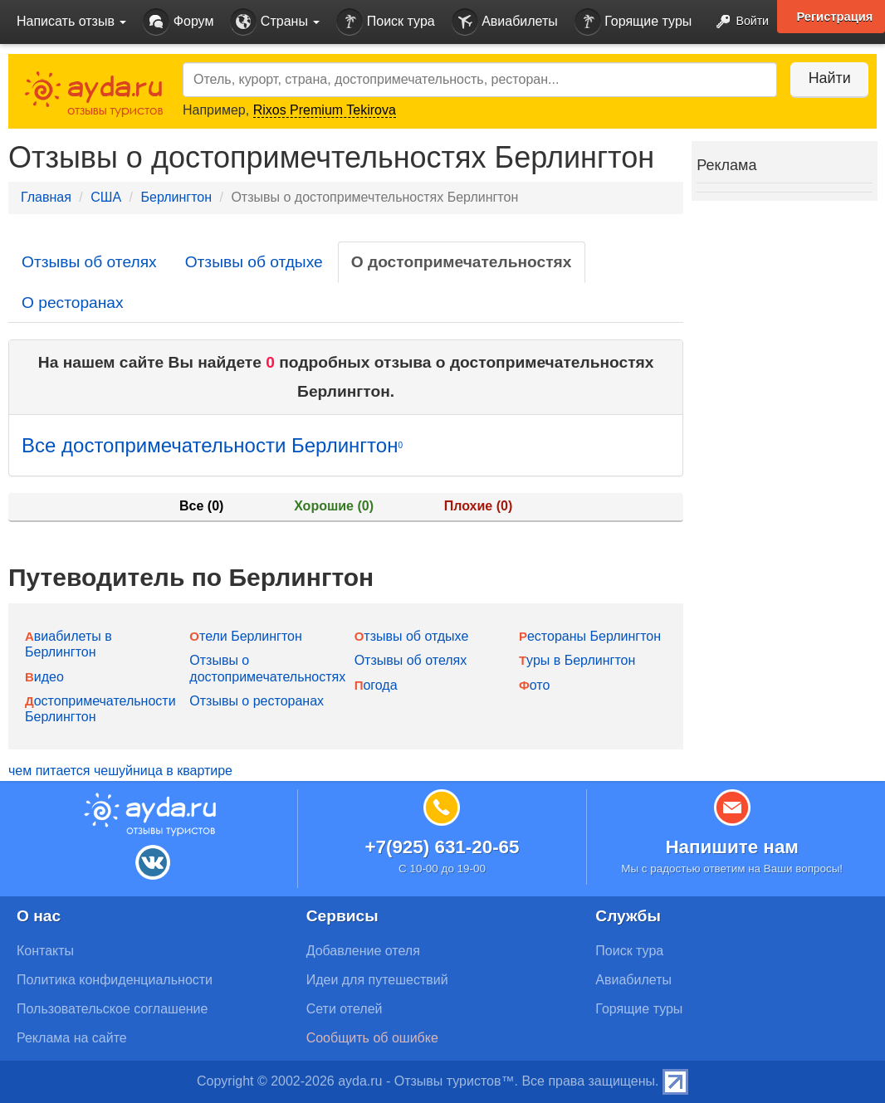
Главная (46, 197)
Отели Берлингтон (245, 636)
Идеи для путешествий (377, 980)
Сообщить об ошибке (372, 1038)
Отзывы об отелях (89, 262)
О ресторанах (73, 302)
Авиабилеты (505, 22)
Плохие (478, 506)
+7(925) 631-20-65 (441, 847)
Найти (826, 78)
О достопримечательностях (461, 262)
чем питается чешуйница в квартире (120, 771)
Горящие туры (633, 22)
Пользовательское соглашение (112, 1009)
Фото (534, 685)
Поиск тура (385, 22)
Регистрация (834, 16)
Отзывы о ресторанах (256, 701)
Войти (738, 22)
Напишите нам (732, 847)
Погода (376, 685)
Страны (275, 22)
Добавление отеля (363, 951)
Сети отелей (344, 1009)
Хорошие (334, 506)
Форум (178, 22)
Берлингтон (176, 197)
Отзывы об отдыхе (254, 262)
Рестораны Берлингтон (590, 636)
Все (201, 506)
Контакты (45, 951)
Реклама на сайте (72, 1038)
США (105, 197)
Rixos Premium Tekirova (324, 110)
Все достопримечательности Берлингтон (212, 445)
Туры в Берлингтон (577, 660)
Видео (44, 677)
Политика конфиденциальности (115, 980)
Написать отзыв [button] (71, 21)
